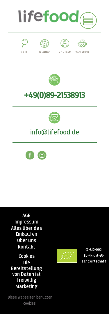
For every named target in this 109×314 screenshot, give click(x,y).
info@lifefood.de (54, 132)
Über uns (26, 240)
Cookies (27, 256)
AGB (26, 215)
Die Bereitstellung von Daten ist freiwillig (26, 271)
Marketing (26, 286)
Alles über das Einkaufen (26, 231)
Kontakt (26, 247)
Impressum (26, 222)
